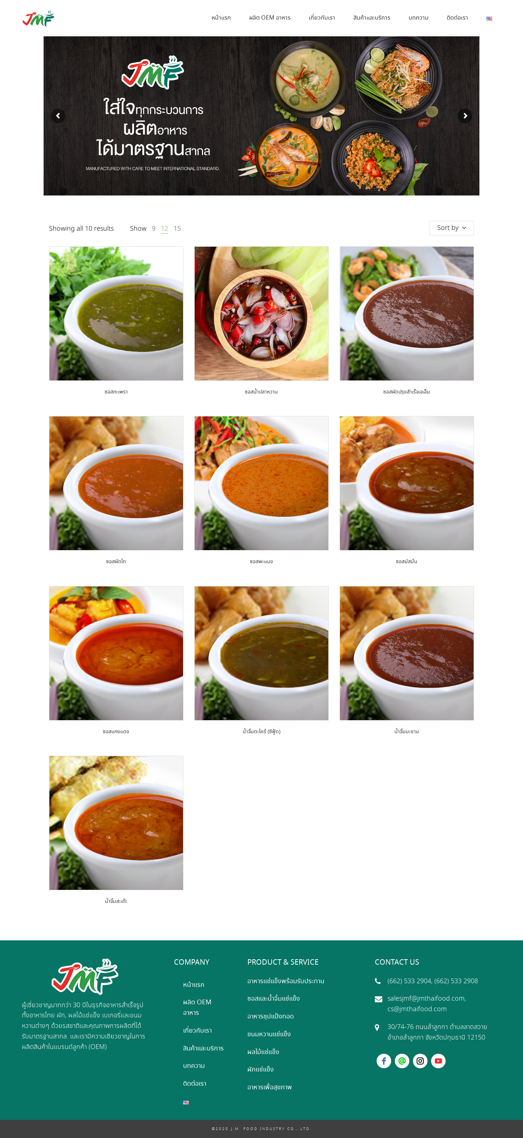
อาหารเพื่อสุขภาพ (269, 1087)
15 (177, 229)
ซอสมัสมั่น (406, 561)
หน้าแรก (193, 985)
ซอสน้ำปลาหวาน (261, 392)
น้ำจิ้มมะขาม (406, 731)
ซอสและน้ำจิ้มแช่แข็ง (273, 999)
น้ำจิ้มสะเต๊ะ (116, 901)
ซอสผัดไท (116, 561)
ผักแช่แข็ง (260, 1069)
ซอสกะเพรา (116, 392)
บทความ (194, 1066)
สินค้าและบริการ (203, 1048)
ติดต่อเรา (194, 1084)
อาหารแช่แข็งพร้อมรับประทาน (285, 981)
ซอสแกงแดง (116, 731)
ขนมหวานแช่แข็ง (269, 1034)
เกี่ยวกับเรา (197, 1031)
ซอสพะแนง (261, 561)
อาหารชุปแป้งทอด (270, 1016)
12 (164, 229)
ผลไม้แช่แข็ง (263, 1052)
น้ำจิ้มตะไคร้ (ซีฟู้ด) (261, 731)
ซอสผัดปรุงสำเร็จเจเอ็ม (406, 392)
